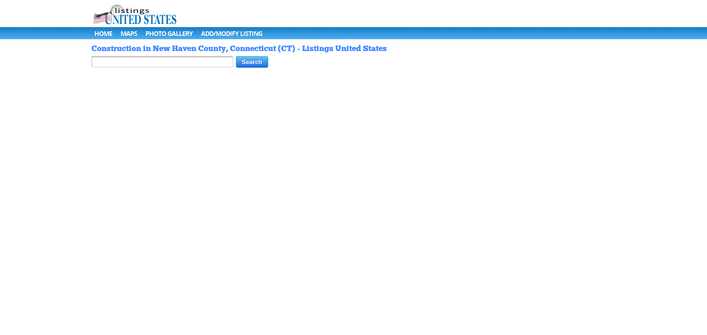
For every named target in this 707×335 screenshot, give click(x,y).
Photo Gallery (169, 33)
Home (103, 33)
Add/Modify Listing (231, 33)
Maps (129, 33)
